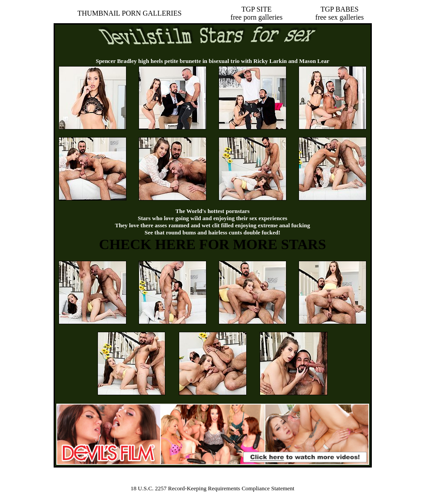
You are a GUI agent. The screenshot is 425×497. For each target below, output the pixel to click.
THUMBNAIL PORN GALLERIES (129, 13)
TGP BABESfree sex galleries (340, 13)
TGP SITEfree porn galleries (256, 13)
